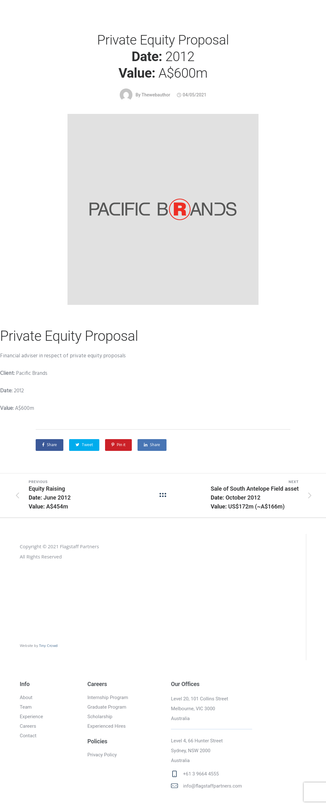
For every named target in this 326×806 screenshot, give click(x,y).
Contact (28, 736)
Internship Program (108, 697)
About (26, 697)
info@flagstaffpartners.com (212, 786)
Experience (31, 716)
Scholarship (100, 716)
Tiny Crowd (48, 646)
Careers (28, 726)
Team (26, 707)
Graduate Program (107, 707)
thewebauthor (156, 94)
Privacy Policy (102, 755)
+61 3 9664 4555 (201, 774)
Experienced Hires (107, 726)
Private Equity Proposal (163, 56)
